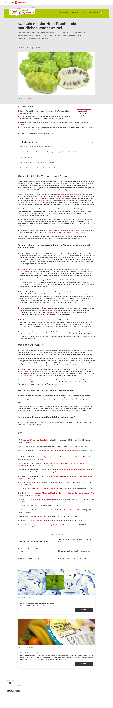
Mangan (60, 209)
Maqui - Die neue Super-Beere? (29, 558)
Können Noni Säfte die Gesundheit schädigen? (35, 440)
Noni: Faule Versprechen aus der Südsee (43, 499)
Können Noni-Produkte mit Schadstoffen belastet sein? (37, 168)
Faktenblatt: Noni (41, 520)
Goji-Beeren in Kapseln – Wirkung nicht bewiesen (31, 550)
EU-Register (42, 198)
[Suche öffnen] (102, 13)
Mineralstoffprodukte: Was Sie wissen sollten (74, 551)
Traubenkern (70, 230)
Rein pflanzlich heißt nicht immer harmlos (72, 558)
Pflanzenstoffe (77, 406)
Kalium (36, 410)
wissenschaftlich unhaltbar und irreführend (67, 194)
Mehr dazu (84, 610)
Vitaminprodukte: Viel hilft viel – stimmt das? (33, 541)
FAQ (83, 13)
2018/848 (79, 334)
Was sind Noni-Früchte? (27, 157)
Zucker (22, 314)
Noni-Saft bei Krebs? (40, 516)
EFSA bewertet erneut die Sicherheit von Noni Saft (42, 489)
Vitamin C (71, 232)
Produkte (75, 13)
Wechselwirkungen (58, 294)
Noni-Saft (25, 505)
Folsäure (77, 232)
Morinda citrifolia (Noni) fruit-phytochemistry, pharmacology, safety (59, 450)
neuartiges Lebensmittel (30, 373)
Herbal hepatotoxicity (39, 457)
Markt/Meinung (93, 13)
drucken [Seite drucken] (37, 47)
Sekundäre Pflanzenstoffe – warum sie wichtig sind (74, 540)
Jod (84, 232)
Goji (79, 230)
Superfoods (47, 230)
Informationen (63, 13)
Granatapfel (61, 230)
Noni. (59, 525)
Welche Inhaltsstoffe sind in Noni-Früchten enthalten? (37, 162)
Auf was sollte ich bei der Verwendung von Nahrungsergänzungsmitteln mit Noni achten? (48, 152)
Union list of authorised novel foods (29, 482)
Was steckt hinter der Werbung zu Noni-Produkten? (36, 146)
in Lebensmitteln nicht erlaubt (67, 365)
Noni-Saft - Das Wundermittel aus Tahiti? (73, 510)
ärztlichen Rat (42, 294)
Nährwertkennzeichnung (49, 310)
